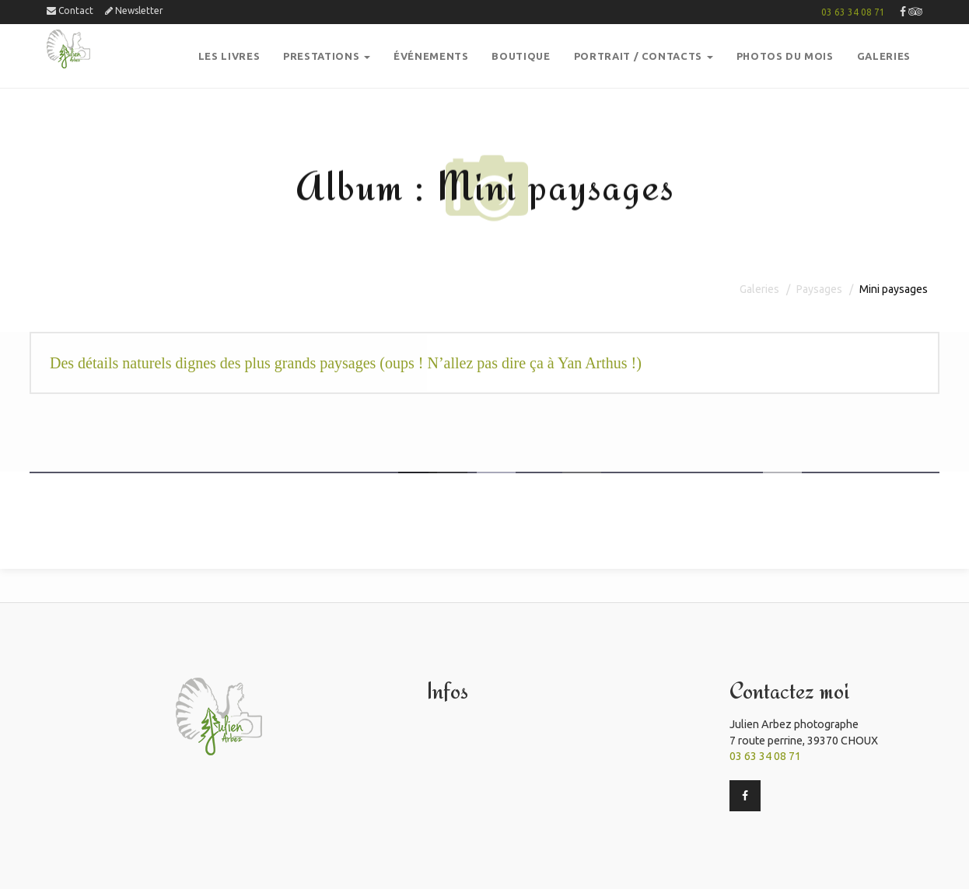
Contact (70, 10)
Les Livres (229, 56)
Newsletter (134, 10)
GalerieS (884, 56)
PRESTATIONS (326, 56)
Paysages (819, 289)
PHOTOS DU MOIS (785, 56)
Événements (431, 56)
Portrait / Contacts (643, 56)
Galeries (759, 289)
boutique (520, 56)
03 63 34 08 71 (853, 12)
